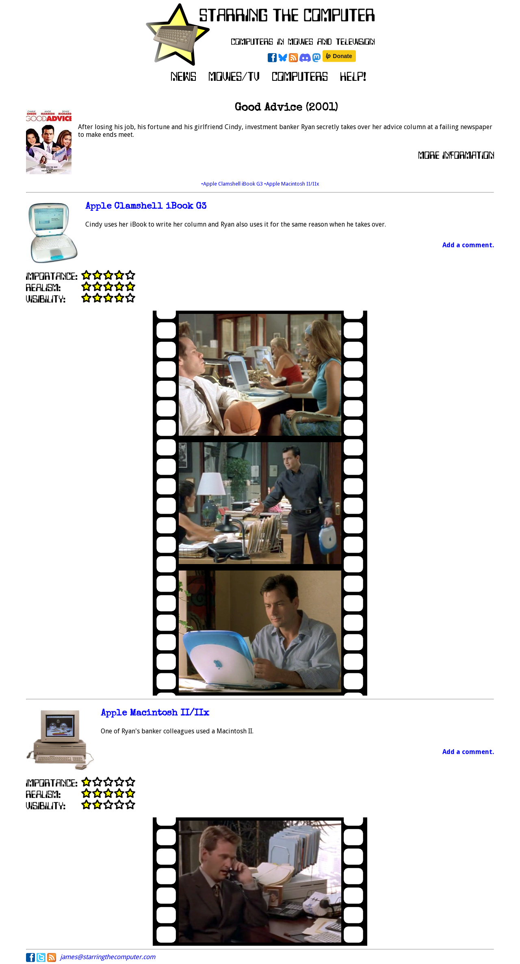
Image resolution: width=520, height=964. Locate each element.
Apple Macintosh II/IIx (155, 713)
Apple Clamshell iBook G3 (145, 207)
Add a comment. (468, 245)
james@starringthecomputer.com (107, 957)
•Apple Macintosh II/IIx (291, 184)
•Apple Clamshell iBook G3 (232, 184)
